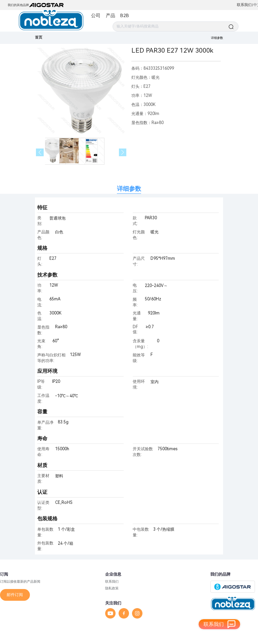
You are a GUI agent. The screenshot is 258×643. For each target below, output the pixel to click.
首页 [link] (38, 37)
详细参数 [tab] (129, 188)
